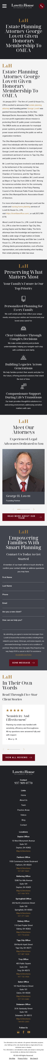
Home (23, 795)
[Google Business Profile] (18, 1032)
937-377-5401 (23, 916)
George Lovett (33, 108)
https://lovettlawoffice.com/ (17, 213)
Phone (5, 595)
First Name (7, 577)
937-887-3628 (23, 954)
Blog (23, 820)
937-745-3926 (23, 977)
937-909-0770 (23, 783)
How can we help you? (12, 620)
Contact (23, 825)
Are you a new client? (11, 612)
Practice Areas (23, 810)
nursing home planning (21, 207)
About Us (23, 800)
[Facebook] (23, 1032)
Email (4, 603)
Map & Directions (23, 851)
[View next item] (34, 509)
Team (23, 805)
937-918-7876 (23, 893)
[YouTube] (28, 1032)
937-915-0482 (23, 999)
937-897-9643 (23, 871)
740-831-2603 (23, 1022)
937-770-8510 (23, 935)
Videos (23, 815)
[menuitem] (12, 1058)
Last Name (7, 586)
